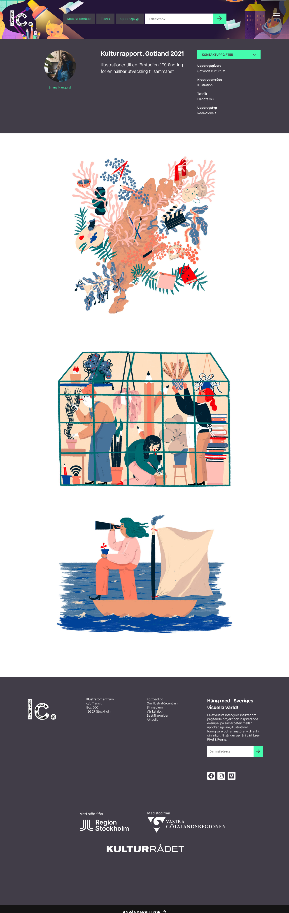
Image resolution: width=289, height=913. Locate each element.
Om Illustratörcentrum (163, 703)
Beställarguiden (158, 715)
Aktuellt (152, 720)
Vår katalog (155, 711)
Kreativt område (79, 18)
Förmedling (155, 699)
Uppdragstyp (129, 18)
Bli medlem (155, 707)
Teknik (105, 18)
